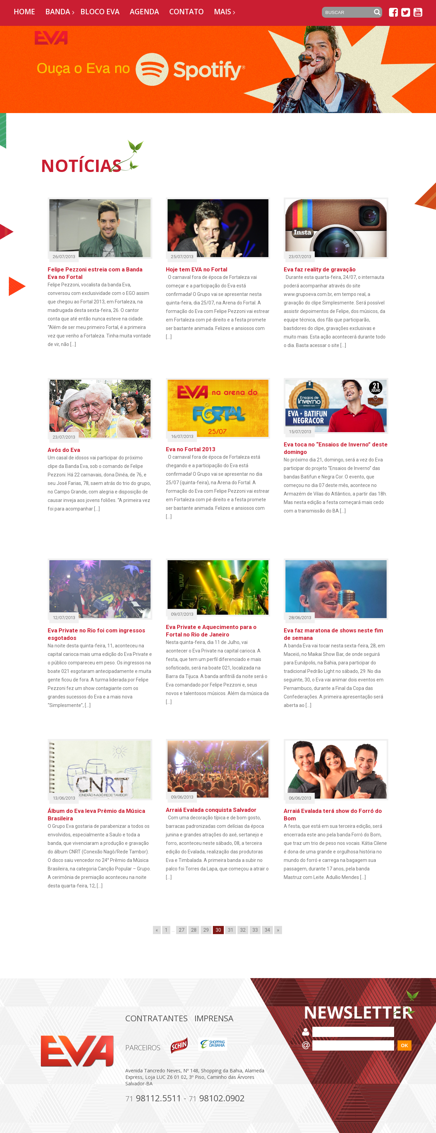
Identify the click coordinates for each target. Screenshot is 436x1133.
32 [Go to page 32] (243, 930)
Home (24, 11)
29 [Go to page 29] (206, 930)
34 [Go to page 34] (267, 930)
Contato (186, 11)
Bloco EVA (100, 11)
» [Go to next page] (278, 930)
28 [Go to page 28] (194, 930)
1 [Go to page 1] (166, 930)
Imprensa (213, 1018)
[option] (218, 69)
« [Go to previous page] (157, 930)
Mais (222, 11)
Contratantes (156, 1018)
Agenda (144, 11)
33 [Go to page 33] (255, 930)
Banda (57, 11)
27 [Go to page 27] (181, 930)
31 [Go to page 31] (230, 930)
